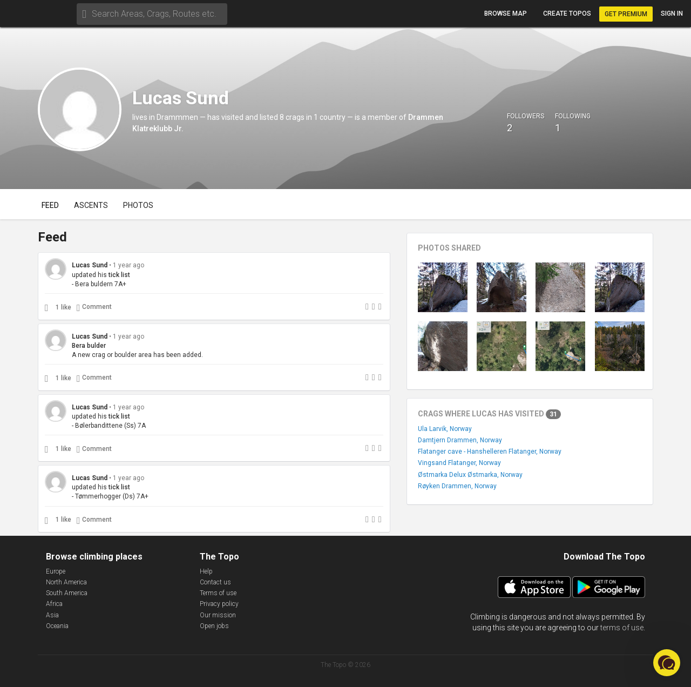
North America (66, 582)
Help (206, 571)
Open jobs (214, 626)
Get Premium (626, 14)
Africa (54, 604)
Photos (138, 205)
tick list (119, 275)
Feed (50, 205)
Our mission (218, 615)
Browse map (505, 13)
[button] (666, 662)
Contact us (215, 582)
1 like (63, 307)
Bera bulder (89, 345)
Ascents (91, 205)
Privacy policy (219, 604)
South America (66, 593)
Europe (55, 571)
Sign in (672, 13)
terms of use (621, 627)
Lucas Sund (89, 265)
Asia (52, 615)
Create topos (567, 13)
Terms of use (218, 593)
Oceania (57, 626)
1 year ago (128, 265)
